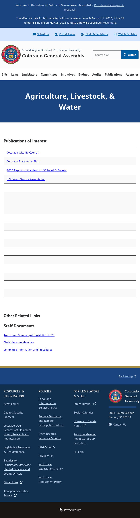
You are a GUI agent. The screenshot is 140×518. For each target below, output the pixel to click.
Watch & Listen (125, 34)
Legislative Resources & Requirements (17, 449)
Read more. (109, 22)
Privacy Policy (47, 447)
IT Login (79, 451)
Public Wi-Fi (46, 455)
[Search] (107, 54)
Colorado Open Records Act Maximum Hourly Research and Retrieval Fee (17, 432)
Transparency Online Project (16, 493)
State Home (13, 482)
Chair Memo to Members (19, 342)
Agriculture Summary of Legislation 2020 (29, 335)
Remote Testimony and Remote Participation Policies (51, 420)
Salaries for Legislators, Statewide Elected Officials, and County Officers (17, 467)
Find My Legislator (94, 34)
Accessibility (11, 404)
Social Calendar (83, 412)
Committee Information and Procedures (28, 349)
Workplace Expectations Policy (51, 466)
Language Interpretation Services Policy (48, 403)
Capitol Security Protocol (13, 415)
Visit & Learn (65, 34)
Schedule (41, 34)
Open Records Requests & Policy (50, 436)
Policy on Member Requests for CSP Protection (85, 438)
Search (130, 55)
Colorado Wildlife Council (22, 152)
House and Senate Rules (85, 423)
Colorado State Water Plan (23, 161)
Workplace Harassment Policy (50, 479)
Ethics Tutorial (85, 404)
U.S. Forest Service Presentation (26, 179)
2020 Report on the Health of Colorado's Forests (37, 170)
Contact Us (117, 424)
